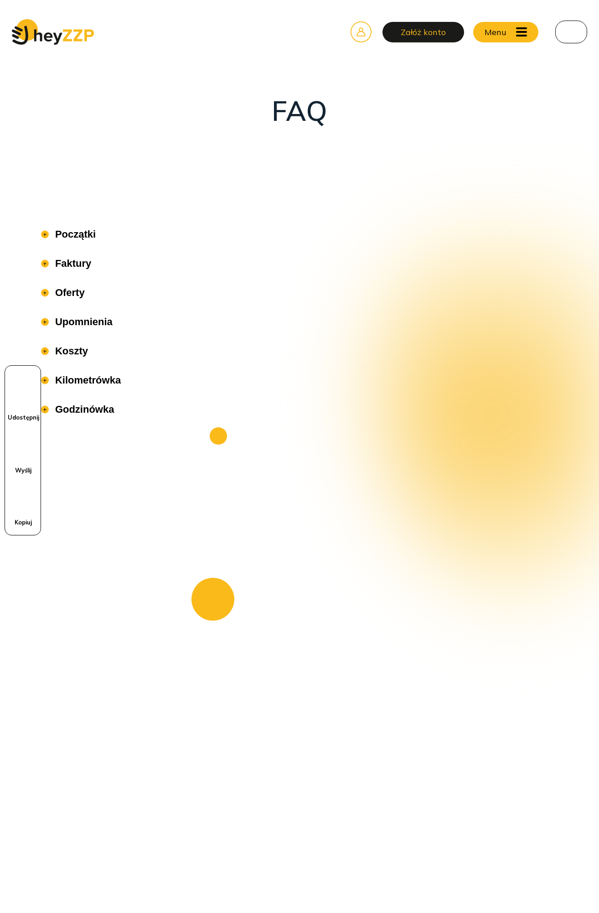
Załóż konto (423, 32)
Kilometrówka (86, 380)
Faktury (71, 263)
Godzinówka (83, 409)
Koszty (70, 351)
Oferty (68, 292)
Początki (74, 234)
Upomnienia (82, 321)
